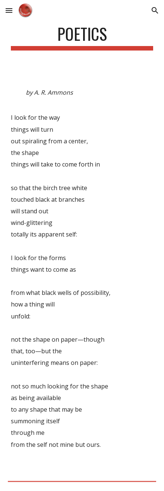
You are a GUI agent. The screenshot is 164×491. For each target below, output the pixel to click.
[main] (82, 37)
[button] (9, 10)
